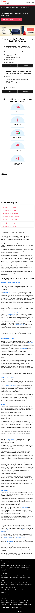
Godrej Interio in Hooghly (10, 223)
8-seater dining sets (20, 537)
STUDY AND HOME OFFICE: (8, 587)
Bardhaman (14, 600)
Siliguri (29, 604)
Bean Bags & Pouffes (6, 568)
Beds (2, 437)
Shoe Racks (16, 567)
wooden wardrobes (10, 314)
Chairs (22, 567)
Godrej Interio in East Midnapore (12, 219)
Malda (10, 604)
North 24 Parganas (17, 604)
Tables (3, 404)
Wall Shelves (28, 567)
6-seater (10, 537)
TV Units (11, 567)
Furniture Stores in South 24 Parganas (10, 10)
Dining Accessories (27, 584)
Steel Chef (3, 594)
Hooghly (3, 602)
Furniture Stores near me (7, 7)
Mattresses (4, 490)
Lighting (3, 570)
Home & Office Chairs (7, 377)
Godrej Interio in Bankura (9, 210)
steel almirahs (6, 292)
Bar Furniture (19, 584)
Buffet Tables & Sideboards (7, 584)
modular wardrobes (19, 324)
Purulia (25, 604)
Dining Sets (4, 523)
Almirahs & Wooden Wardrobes (10, 282)
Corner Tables (27, 565)
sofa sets (30, 342)
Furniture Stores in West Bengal (21, 7)
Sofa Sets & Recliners (7, 338)
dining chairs (24, 529)
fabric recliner (23, 348)
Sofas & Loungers (5, 565)
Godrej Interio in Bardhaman (10, 213)
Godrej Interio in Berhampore (11, 216)
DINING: (3, 580)
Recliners (13, 565)
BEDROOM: (4, 573)
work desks (8, 422)
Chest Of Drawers (14, 577)
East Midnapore (28, 600)
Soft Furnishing (24, 568)
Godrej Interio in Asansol (9, 207)
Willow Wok (10, 594)
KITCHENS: (4, 592)
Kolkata (26, 602)
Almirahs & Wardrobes (16, 575)
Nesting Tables (15, 568)
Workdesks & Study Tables (7, 589)
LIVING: (3, 563)
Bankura (8, 600)
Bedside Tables (4, 577)
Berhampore (21, 600)
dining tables (16, 529)
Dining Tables (11, 582)
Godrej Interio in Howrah (9, 226)
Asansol (3, 600)
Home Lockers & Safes (25, 577)
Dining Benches (27, 582)
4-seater (5, 537)
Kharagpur (21, 602)
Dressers (25, 575)
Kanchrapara (14, 602)
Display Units (4, 567)
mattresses (25, 507)
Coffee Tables (19, 565)
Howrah (8, 602)
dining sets (10, 529)
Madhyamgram (4, 604)
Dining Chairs (19, 582)
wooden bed (11, 439)
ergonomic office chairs (10, 385)
